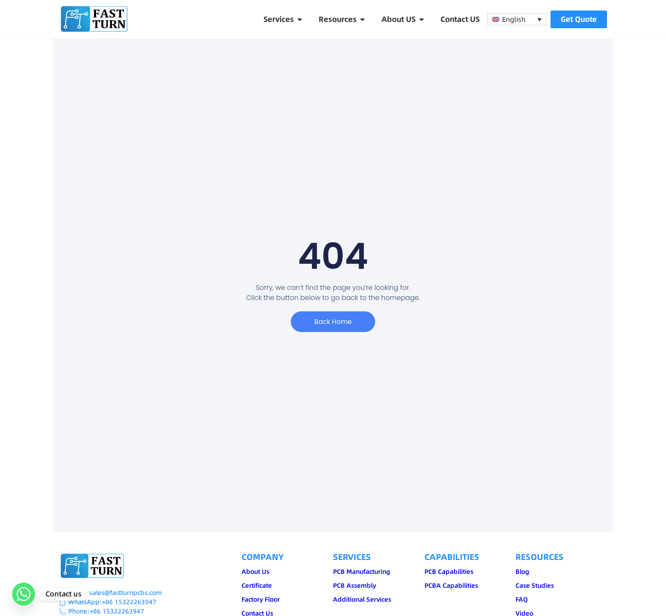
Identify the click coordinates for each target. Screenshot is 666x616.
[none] (516, 19)
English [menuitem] (514, 19)
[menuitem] (516, 19)
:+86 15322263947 (127, 601)
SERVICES (352, 557)
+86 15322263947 (117, 611)
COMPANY (263, 557)
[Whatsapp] (23, 594)
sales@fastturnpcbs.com (125, 592)
